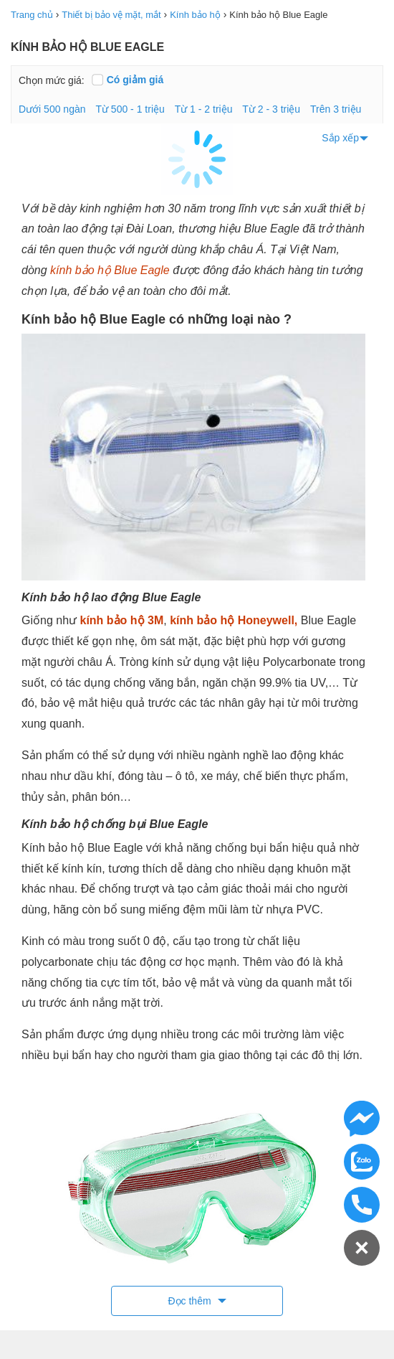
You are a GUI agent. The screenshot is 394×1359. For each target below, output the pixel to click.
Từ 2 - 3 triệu (271, 109)
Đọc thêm (190, 1301)
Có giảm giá (128, 79)
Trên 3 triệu (335, 109)
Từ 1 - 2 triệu (204, 109)
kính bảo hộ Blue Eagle (110, 270)
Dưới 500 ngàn (52, 109)
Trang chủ (32, 14)
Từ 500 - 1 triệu (129, 109)
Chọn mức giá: (52, 80)
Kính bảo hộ (195, 14)
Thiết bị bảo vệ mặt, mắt (111, 14)
